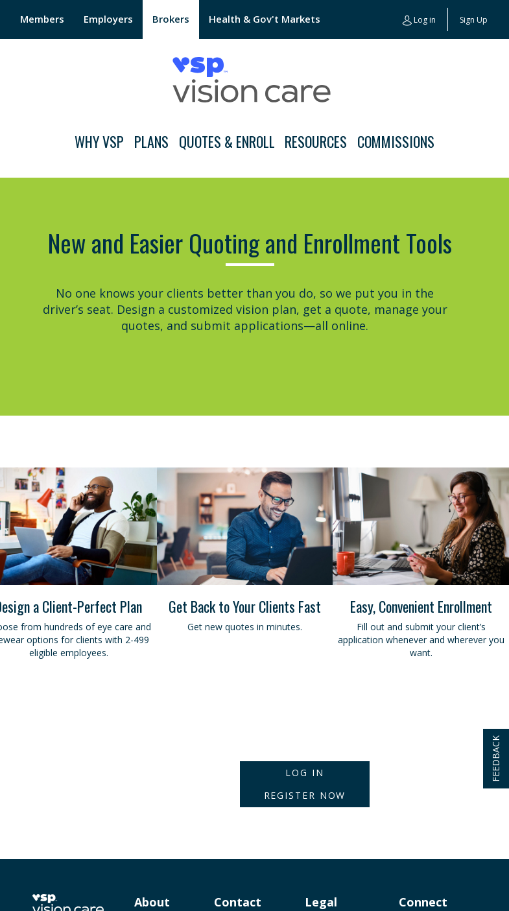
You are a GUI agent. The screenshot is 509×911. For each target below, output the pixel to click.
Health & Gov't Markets (264, 18)
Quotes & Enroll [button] (227, 141)
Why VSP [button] (99, 141)
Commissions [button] (395, 141)
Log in (419, 20)
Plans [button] (151, 141)
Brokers (170, 18)
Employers (108, 18)
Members (42, 18)
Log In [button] (304, 772)
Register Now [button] (305, 795)
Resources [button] (316, 141)
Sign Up (474, 19)
